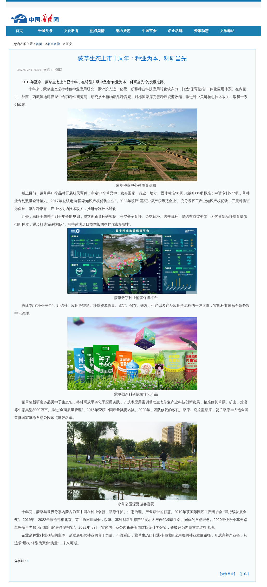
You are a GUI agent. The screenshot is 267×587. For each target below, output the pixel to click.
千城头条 (45, 31)
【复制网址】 (227, 574)
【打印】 (244, 574)
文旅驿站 (227, 31)
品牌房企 (97, 39)
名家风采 (45, 39)
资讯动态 (201, 31)
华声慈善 (19, 39)
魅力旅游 (123, 31)
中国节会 (149, 31)
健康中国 (71, 39)
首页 (19, 31)
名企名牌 (175, 31)
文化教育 (71, 31)
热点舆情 (97, 31)
